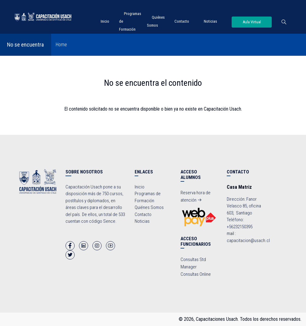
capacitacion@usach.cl (248, 240)
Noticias (210, 21)
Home (61, 44)
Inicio (105, 21)
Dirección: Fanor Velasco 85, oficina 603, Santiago (244, 206)
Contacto (181, 21)
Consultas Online (196, 274)
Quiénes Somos (149, 207)
